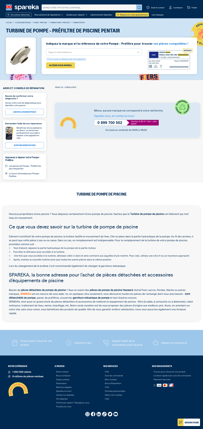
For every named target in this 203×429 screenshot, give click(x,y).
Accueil (9, 22)
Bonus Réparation (113, 383)
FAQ (107, 371)
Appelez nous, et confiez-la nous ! (114, 115)
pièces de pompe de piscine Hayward (111, 290)
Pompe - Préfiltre (40, 22)
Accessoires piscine (23, 22)
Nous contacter (63, 375)
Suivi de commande (114, 375)
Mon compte (111, 379)
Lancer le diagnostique (24, 111)
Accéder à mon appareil (60, 65)
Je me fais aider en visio (25, 145)
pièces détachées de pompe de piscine (43, 290)
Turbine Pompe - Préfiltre (60, 22)
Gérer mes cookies (113, 394)
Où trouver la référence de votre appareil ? (66, 59)
